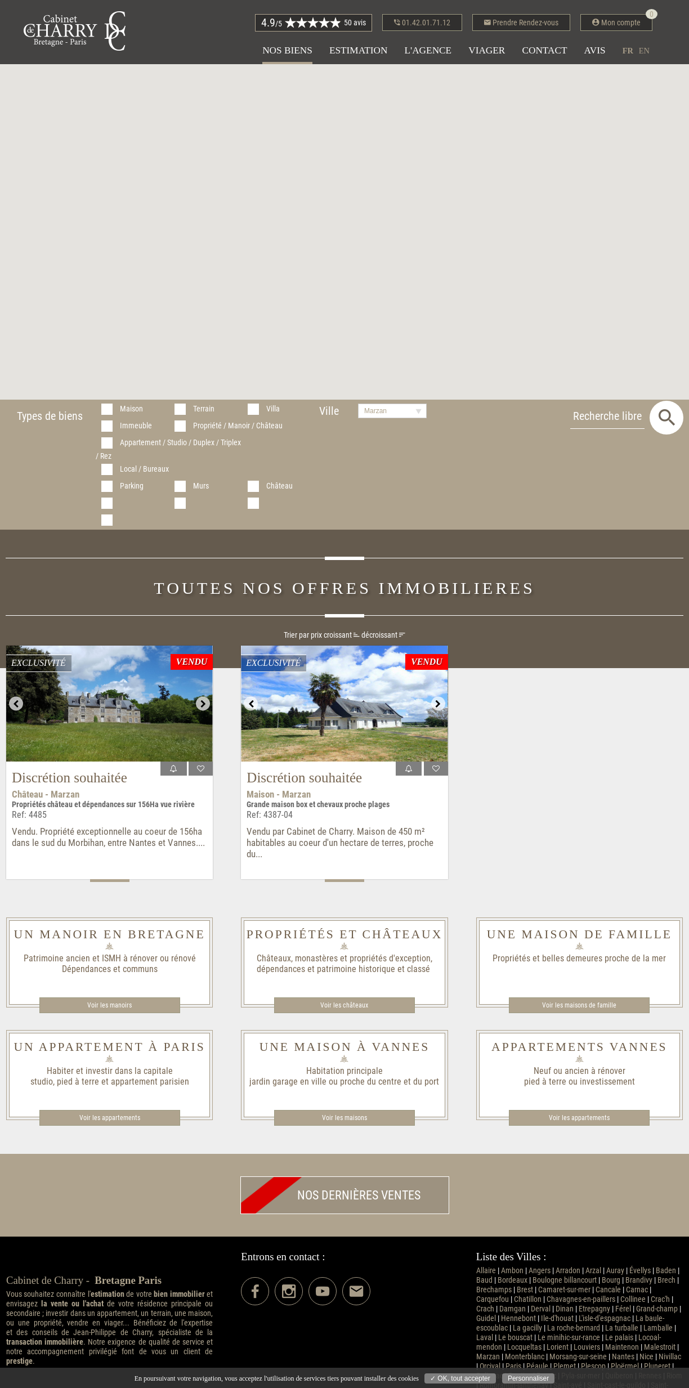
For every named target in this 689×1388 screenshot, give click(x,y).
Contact (544, 50)
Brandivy (638, 1280)
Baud (484, 1280)
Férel (623, 1309)
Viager (486, 50)
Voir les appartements (109, 1118)
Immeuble (136, 426)
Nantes (623, 1357)
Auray (615, 1270)
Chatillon (528, 1299)
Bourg (611, 1280)
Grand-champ (657, 1309)
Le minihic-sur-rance (569, 1337)
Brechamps (494, 1290)
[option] (109, 704)
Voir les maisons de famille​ (579, 1005)
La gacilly (527, 1328)
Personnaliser (528, 1378)
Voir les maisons (344, 1118)
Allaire (486, 1270)
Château (279, 486)
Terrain (203, 409)
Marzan (488, 1357)
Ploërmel (625, 1366)
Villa (273, 409)
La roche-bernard (573, 1328)
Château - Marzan (45, 794)
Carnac (637, 1290)
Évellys (640, 1270)
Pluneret (657, 1366)
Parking (132, 486)
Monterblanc (524, 1357)
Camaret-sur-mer (564, 1290)
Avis (595, 50)
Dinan (565, 1309)
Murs (201, 486)
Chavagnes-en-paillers (581, 1299)
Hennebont (518, 1318)
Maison (131, 409)
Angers (540, 1270)
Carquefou (492, 1299)
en (644, 50)
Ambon (512, 1270)
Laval (484, 1337)
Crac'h (660, 1299)
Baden (666, 1270)
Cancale (608, 1290)
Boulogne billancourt (565, 1280)
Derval (541, 1309)
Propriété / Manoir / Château (238, 426)
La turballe (621, 1328)
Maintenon (622, 1347)
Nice (646, 1357)
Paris (513, 1366)
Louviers (587, 1347)
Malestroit (659, 1347)
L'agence (427, 50)
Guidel (486, 1318)
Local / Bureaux (144, 469)
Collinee (633, 1299)
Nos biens (287, 50)
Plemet (564, 1366)
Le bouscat (515, 1337)
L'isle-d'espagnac (604, 1318)
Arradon (568, 1270)
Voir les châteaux (344, 1005)
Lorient (558, 1347)
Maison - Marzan (279, 794)
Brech (666, 1280)
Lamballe (658, 1328)
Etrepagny (594, 1309)
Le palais (619, 1337)
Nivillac (670, 1357)
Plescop (593, 1366)
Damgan (512, 1309)
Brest (525, 1290)
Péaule (537, 1366)
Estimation (358, 50)
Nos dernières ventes (330, 1195)
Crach (485, 1309)
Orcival (490, 1366)
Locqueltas (524, 1347)
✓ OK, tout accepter (460, 1378)
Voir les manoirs (109, 1005)
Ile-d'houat (557, 1318)
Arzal (593, 1270)
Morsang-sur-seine (578, 1357)
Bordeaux (512, 1280)
